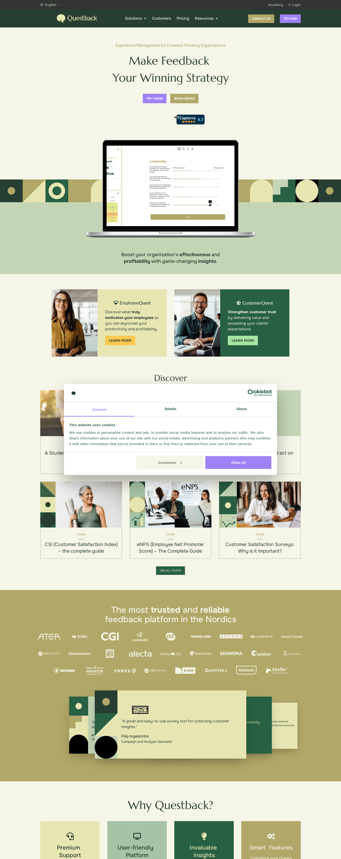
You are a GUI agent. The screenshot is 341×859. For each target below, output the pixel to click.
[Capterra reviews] (189, 120)
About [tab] (241, 409)
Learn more (120, 340)
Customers (161, 18)
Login (295, 5)
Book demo (184, 98)
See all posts (170, 571)
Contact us (261, 19)
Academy (275, 5)
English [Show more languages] (50, 5)
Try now (290, 19)
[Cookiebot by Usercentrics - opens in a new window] (251, 393)
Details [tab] (170, 409)
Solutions (135, 18)
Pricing (183, 18)
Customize (170, 463)
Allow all (238, 463)
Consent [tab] (99, 409)
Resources (206, 18)
